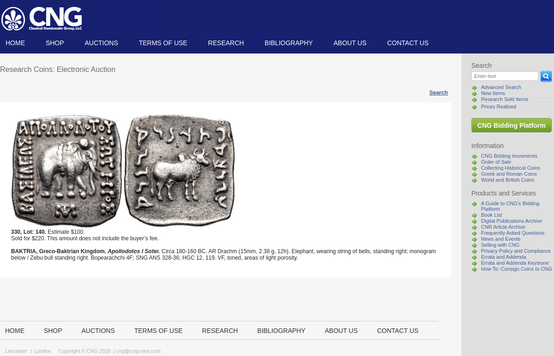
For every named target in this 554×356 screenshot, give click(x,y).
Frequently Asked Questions (513, 233)
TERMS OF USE (163, 43)
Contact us (408, 43)
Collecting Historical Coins (510, 168)
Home (15, 43)
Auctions (101, 43)
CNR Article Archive (503, 227)
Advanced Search (501, 87)
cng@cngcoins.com (138, 351)
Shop (55, 43)
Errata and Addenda (503, 257)
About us (349, 43)
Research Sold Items (504, 99)
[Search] (504, 76)
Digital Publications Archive (511, 221)
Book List (491, 215)
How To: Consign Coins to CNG (516, 269)
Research (226, 43)
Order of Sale (496, 162)
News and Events (501, 239)
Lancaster (16, 351)
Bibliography (289, 43)
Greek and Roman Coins (509, 174)
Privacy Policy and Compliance (516, 251)
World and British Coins (507, 180)
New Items (493, 93)
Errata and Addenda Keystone (515, 263)
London (42, 351)
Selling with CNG (500, 245)
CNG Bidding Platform (511, 125)
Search (438, 92)
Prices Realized (498, 106)
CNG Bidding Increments (509, 156)
